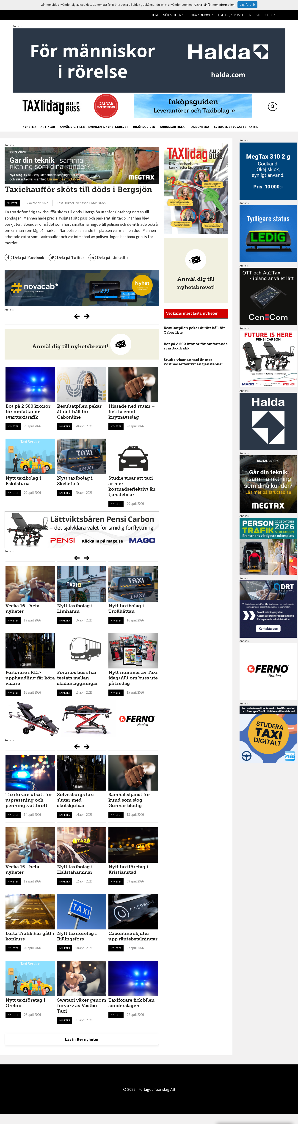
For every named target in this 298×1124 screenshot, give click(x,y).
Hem (155, 15)
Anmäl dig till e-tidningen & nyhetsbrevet (94, 127)
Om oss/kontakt (230, 15)
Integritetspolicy (262, 15)
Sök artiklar (173, 15)
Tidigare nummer (200, 15)
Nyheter (29, 127)
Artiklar (48, 127)
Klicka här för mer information (214, 5)
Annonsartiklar (173, 127)
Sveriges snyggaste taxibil (236, 127)
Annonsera (200, 127)
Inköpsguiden (144, 127)
